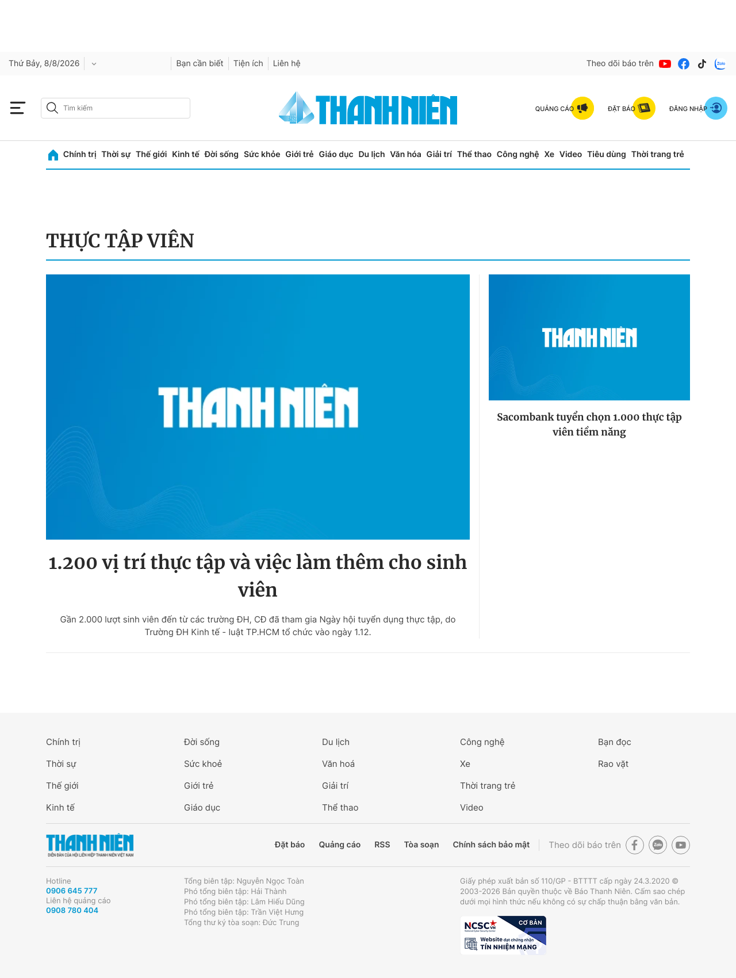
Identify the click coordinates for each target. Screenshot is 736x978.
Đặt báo (290, 845)
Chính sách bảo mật (491, 845)
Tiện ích (248, 63)
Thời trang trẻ (657, 154)
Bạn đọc (614, 741)
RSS (382, 845)
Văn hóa (405, 154)
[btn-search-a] (52, 108)
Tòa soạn (421, 845)
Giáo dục (336, 154)
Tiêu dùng (606, 154)
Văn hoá (338, 763)
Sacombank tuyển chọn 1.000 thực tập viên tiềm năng (589, 424)
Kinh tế (186, 154)
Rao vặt (613, 763)
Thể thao (474, 154)
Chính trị (80, 154)
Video (570, 154)
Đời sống (222, 154)
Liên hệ (287, 63)
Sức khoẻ (203, 763)
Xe (549, 154)
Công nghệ (518, 154)
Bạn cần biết (199, 63)
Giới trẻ (299, 154)
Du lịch (371, 154)
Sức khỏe (262, 154)
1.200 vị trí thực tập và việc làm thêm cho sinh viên (258, 576)
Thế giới (151, 154)
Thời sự (116, 154)
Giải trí (439, 154)
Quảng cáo (340, 845)
